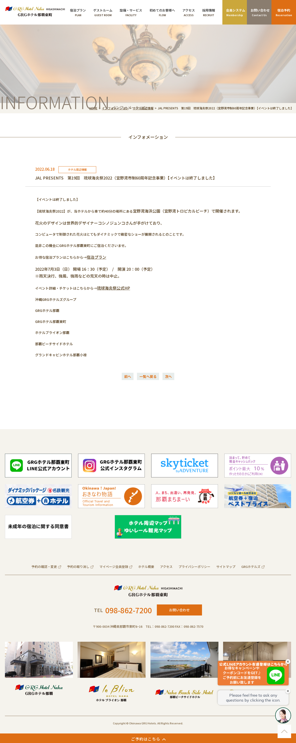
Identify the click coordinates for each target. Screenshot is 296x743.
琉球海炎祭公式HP (113, 288)
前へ (127, 376)
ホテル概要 (146, 566)
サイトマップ (225, 566)
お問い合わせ (179, 609)
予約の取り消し (78, 566)
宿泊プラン (96, 257)
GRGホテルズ (250, 566)
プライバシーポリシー (194, 566)
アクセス (166, 566)
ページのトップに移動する (284, 731)
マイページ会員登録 (113, 566)
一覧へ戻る (148, 376)
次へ (168, 376)
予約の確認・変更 (44, 566)
